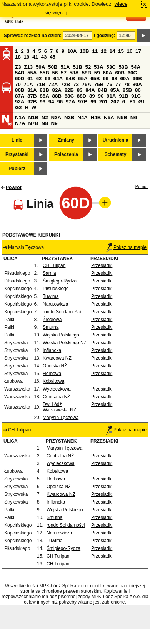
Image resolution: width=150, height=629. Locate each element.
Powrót (14, 187)
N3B (69, 117)
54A (135, 67)
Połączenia (66, 154)
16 (130, 51)
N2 (45, 117)
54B (19, 73)
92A (19, 102)
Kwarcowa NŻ (57, 358)
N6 (133, 117)
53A (98, 67)
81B (44, 90)
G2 (18, 107)
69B (137, 78)
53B (123, 67)
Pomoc (141, 186)
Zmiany (66, 140)
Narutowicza (55, 304)
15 (121, 51)
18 (18, 57)
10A (72, 51)
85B (127, 90)
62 (39, 78)
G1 (141, 102)
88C (69, 96)
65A (82, 78)
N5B (122, 117)
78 (127, 84)
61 (30, 78)
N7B (33, 123)
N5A (109, 117)
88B (56, 96)
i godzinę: (104, 35)
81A (32, 90)
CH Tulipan (54, 265)
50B (52, 67)
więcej (122, 4)
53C (110, 67)
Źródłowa (52, 319)
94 (51, 102)
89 (92, 96)
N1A (20, 117)
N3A (56, 117)
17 (138, 51)
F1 (132, 102)
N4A (82, 117)
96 (60, 102)
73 (76, 84)
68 (114, 78)
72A (53, 84)
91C (135, 96)
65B (95, 78)
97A (70, 102)
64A (58, 78)
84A (90, 90)
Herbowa (52, 373)
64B (70, 78)
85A (115, 90)
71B (40, 84)
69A (124, 78)
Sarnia (49, 273)
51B (77, 67)
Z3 (18, 67)
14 (112, 51)
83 (80, 90)
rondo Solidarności (62, 311)
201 (103, 102)
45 (52, 57)
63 (47, 78)
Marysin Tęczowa (60, 417)
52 (88, 67)
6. (124, 102)
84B (102, 90)
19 (27, 57)
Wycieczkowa (57, 389)
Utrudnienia (115, 140)
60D (19, 78)
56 (55, 73)
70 (18, 84)
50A (40, 67)
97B (82, 102)
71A (28, 84)
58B (86, 73)
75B (98, 84)
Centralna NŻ (56, 396)
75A (86, 84)
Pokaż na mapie (126, 247)
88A (44, 96)
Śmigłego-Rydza (60, 281)
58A (74, 73)
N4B (96, 117)
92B (32, 102)
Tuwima (51, 296)
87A (19, 96)
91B (123, 96)
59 (97, 73)
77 (118, 84)
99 (93, 102)
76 (109, 84)
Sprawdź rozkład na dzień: (33, 35)
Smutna (50, 327)
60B (120, 73)
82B (69, 90)
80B (19, 90)
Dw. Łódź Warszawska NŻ (59, 407)
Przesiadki (101, 265)
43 (44, 57)
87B (32, 96)
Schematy (116, 154)
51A (65, 67)
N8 (45, 123)
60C (132, 73)
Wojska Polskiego (61, 335)
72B (65, 84)
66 (105, 78)
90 (100, 96)
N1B (33, 117)
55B (44, 73)
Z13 (28, 67)
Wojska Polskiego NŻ (65, 342)
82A (56, 90)
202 (115, 102)
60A (107, 73)
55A (32, 73)
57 (64, 73)
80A (137, 84)
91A (111, 96)
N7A (20, 123)
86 (138, 90)
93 (42, 102)
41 (35, 57)
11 (95, 51)
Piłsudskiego (55, 288)
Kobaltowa (53, 381)
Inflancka (52, 350)
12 (104, 51)
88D (81, 96)
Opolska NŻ (55, 366)
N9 (54, 123)
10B (84, 51)
